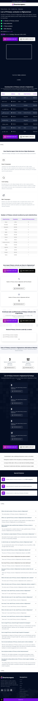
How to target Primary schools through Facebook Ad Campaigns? (16, 598)
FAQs (21, 657)
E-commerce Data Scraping (6, 682)
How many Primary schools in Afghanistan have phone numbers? (16, 532)
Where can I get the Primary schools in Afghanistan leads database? (17, 493)
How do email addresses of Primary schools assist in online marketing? (17, 617)
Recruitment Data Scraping (6, 683)
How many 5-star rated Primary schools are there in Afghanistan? (16, 566)
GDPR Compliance (24, 667)
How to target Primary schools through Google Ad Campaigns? (15, 608)
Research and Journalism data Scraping (9, 689)
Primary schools (4, 9)
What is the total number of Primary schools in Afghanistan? (15, 487)
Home (21, 655)
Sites (21, 663)
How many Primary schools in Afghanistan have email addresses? (16, 538)
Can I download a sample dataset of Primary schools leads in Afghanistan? (18, 510)
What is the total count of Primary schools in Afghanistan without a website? (18, 560)
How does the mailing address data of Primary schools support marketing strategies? (18, 635)
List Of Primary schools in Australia (11, 334)
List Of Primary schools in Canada (10, 336)
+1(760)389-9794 (24, 678)
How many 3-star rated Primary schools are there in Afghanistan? (16, 579)
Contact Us (24, 1)
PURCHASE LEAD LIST (10, 39)
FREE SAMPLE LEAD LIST (27, 39)
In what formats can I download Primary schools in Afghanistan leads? (17, 518)
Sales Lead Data (4, 680)
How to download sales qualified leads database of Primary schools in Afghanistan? (17, 502)
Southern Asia (14, 9)
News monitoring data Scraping (7, 685)
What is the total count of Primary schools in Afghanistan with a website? (18, 553)
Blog (21, 661)
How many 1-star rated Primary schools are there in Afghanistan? (16, 592)
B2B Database (23, 672)
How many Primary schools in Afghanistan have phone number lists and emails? (17, 545)
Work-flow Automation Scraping (7, 691)
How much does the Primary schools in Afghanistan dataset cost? (16, 526)
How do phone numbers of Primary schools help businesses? (15, 627)
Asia (9, 9)
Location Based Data (24, 670)
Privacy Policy (23, 669)
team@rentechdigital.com (26, 680)
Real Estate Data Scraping (6, 678)
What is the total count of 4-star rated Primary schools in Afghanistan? (17, 573)
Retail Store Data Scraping (6, 687)
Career (21, 659)
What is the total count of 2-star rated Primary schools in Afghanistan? (17, 586)
